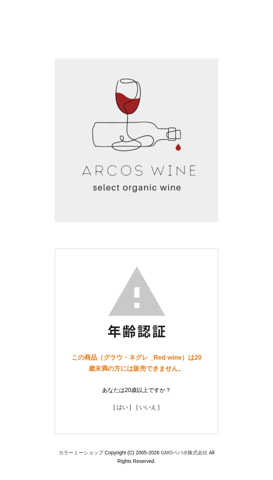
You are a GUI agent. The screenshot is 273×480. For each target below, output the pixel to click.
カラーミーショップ (81, 452)
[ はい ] (122, 407)
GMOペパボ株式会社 (184, 452)
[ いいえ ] (148, 407)
